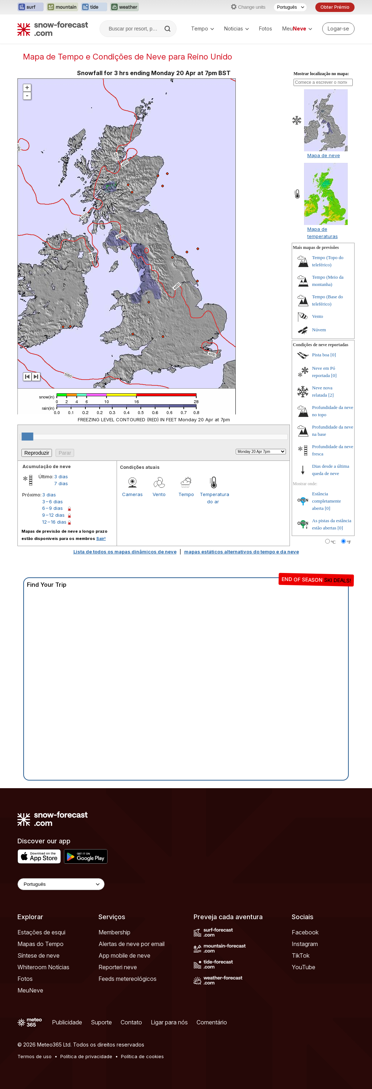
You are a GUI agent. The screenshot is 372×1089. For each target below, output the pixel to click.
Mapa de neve (323, 155)
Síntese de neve (38, 955)
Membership (114, 932)
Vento (159, 494)
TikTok (301, 955)
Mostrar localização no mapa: (321, 73)
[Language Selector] (61, 884)
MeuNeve (30, 990)
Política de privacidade (86, 1056)
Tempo (202, 28)
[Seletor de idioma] (290, 7)
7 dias (61, 483)
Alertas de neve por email (131, 943)
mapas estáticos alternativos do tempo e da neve (241, 551)
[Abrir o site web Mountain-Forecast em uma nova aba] (62, 7)
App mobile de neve (124, 955)
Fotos (265, 28)
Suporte (101, 1022)
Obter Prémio (334, 7)
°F (349, 542)
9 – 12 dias (53, 515)
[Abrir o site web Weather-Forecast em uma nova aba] (124, 7)
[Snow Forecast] (52, 28)
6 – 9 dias (52, 508)
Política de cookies (142, 1056)
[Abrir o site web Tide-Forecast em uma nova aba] (94, 7)
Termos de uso (34, 1056)
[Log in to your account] (338, 28)
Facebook (305, 932)
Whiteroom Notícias (43, 967)
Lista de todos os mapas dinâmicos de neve (125, 551)
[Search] (168, 29)
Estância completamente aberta (326, 501)
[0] (333, 354)
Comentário (212, 1022)
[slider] (27, 437)
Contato (131, 1022)
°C (333, 542)
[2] (330, 395)
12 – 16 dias (54, 522)
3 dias (61, 476)
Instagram (305, 943)
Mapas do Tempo (40, 943)
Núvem (319, 329)
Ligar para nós (169, 1022)
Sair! (101, 538)
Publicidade (67, 1022)
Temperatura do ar (213, 497)
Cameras (132, 494)
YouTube (303, 967)
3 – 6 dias (52, 501)
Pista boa (320, 354)
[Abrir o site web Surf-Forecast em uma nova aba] (30, 7)
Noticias (236, 28)
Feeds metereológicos (127, 978)
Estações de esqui (41, 932)
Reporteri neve (117, 967)
